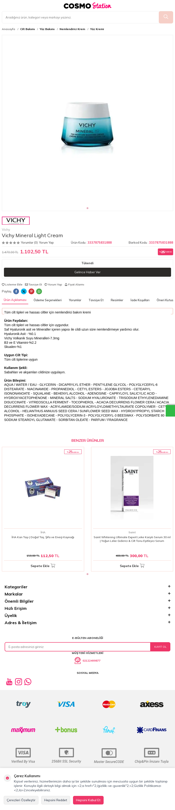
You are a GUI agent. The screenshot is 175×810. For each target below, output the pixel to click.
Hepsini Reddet (55, 800)
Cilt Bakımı (27, 29)
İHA (43, 532)
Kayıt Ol (160, 646)
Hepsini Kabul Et (88, 800)
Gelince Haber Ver (87, 272)
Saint (132, 532)
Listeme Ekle (12, 284)
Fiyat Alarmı (74, 284)
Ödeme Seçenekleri (48, 300)
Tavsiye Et (33, 284)
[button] (87, 208)
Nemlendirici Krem (72, 29)
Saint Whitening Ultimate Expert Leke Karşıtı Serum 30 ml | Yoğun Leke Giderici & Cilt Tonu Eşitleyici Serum (132, 539)
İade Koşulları (140, 300)
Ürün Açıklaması (15, 300)
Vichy (16, 224)
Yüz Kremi (97, 29)
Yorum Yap (46, 242)
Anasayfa (8, 29)
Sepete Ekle (43, 566)
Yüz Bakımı (47, 29)
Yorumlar (75, 300)
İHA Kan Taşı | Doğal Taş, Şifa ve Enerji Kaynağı (43, 537)
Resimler (117, 300)
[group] (87, 120)
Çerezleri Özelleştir (21, 800)
